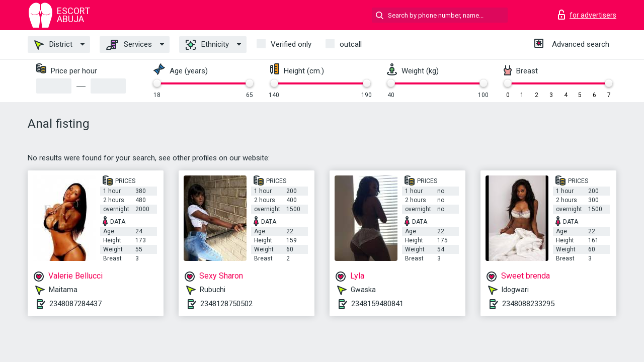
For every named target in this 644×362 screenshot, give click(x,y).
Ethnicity (207, 45)
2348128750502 (226, 303)
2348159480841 (377, 303)
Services (129, 45)
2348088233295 (528, 303)
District (53, 45)
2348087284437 (75, 303)
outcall (351, 44)
